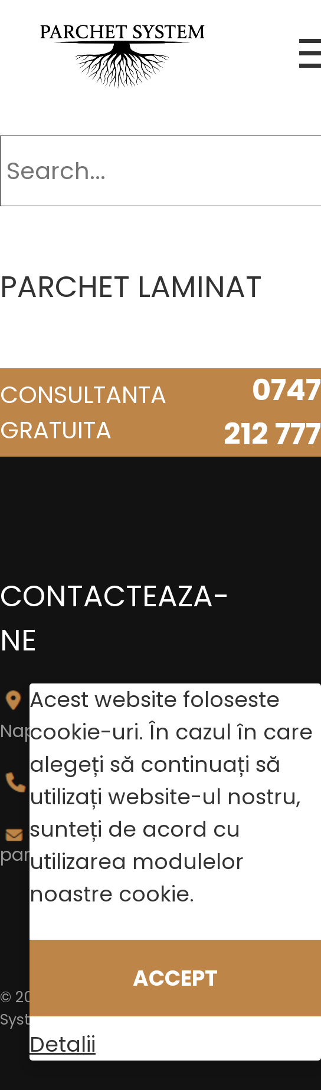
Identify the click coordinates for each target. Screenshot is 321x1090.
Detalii (63, 1044)
